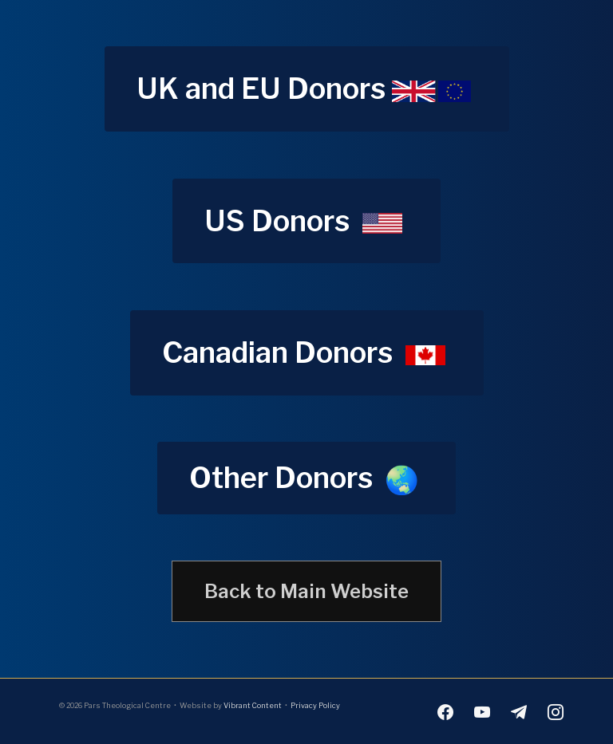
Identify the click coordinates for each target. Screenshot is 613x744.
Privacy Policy (315, 705)
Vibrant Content (252, 705)
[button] (307, 89)
